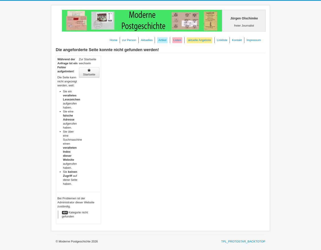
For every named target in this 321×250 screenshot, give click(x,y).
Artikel (162, 40)
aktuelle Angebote (199, 40)
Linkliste (222, 40)
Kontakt (237, 40)
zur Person (129, 40)
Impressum (254, 40)
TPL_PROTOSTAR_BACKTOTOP (243, 241)
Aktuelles (147, 40)
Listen (177, 40)
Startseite (89, 72)
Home (113, 40)
